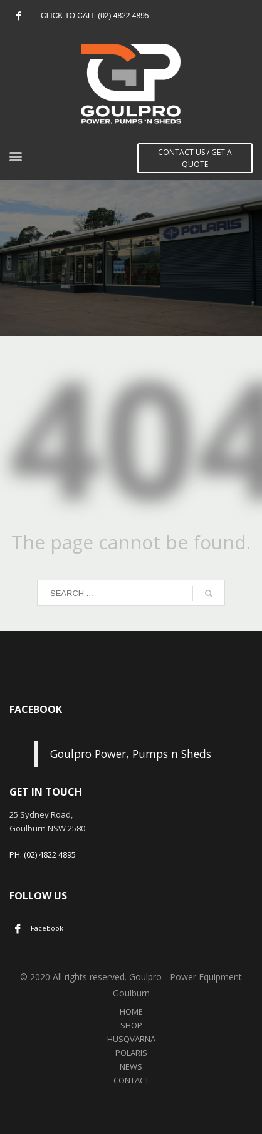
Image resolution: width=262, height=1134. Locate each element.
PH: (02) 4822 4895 (42, 854)
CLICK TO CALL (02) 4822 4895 (95, 15)
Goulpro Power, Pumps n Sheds (130, 753)
